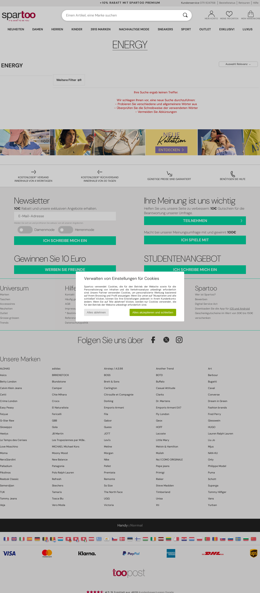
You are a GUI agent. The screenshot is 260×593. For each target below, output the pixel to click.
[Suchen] (185, 15)
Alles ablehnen (96, 312)
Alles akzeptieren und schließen (152, 312)
